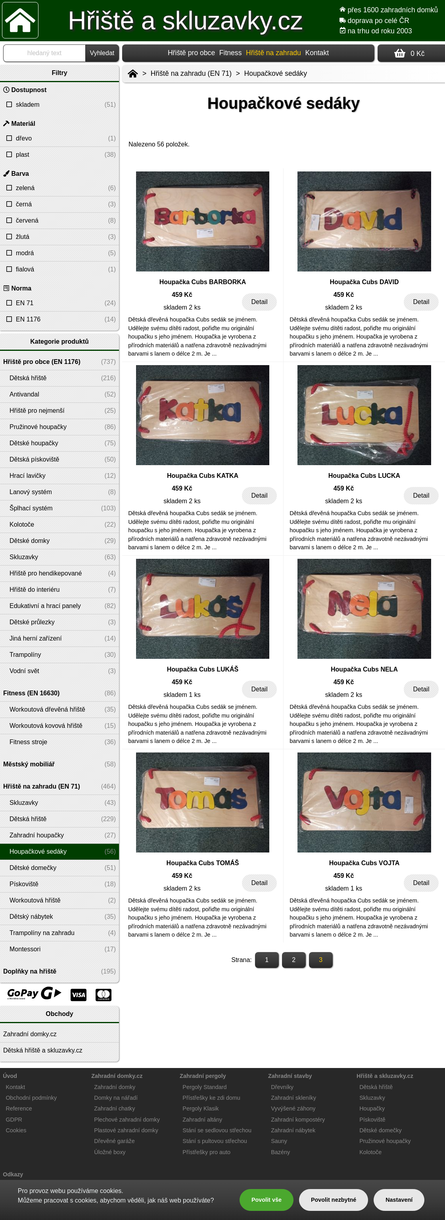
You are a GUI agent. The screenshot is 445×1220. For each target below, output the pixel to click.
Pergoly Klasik (200, 1108)
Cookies (16, 1130)
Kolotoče (370, 1152)
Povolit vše (266, 1200)
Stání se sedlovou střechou (216, 1130)
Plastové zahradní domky (126, 1130)
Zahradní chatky (114, 1108)
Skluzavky (372, 1098)
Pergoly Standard (204, 1087)
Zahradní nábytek (293, 1130)
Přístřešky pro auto (206, 1152)
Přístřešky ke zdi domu (211, 1098)
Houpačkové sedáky (275, 73)
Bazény (280, 1152)
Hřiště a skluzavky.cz (185, 20)
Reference (19, 1108)
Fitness (230, 53)
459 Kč (182, 294)
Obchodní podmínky (31, 1098)
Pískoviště (372, 1119)
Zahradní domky (114, 1087)
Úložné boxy (109, 1152)
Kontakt (317, 53)
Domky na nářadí (116, 1098)
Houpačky (372, 1108)
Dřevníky (282, 1087)
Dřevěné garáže (114, 1141)
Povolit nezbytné (333, 1200)
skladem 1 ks (181, 694)
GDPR (14, 1119)
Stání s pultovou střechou (214, 1141)
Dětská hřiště (376, 1087)
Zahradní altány (202, 1119)
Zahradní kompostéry (298, 1119)
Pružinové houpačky (385, 1141)
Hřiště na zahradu (273, 53)
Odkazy (13, 1174)
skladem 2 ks (181, 307)
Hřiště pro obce (191, 53)
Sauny (279, 1141)
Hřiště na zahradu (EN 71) (191, 73)
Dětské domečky (380, 1130)
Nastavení (399, 1200)
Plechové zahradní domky (127, 1119)
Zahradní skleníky (293, 1098)
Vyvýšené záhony (293, 1108)
